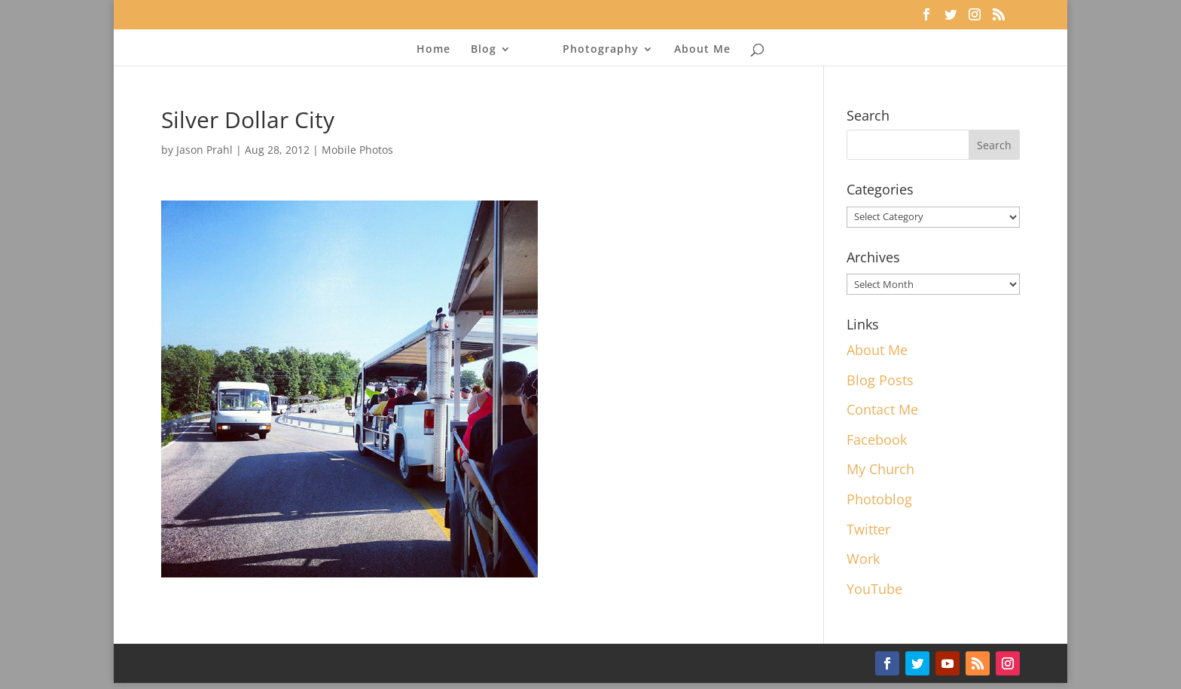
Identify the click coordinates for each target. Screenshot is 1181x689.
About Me (702, 50)
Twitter (868, 529)
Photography (601, 50)
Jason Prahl (204, 149)
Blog (483, 50)
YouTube (874, 589)
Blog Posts (880, 380)
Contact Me (882, 409)
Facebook (877, 439)
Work (863, 559)
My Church (880, 469)
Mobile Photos (357, 149)
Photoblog (879, 499)
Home (433, 50)
